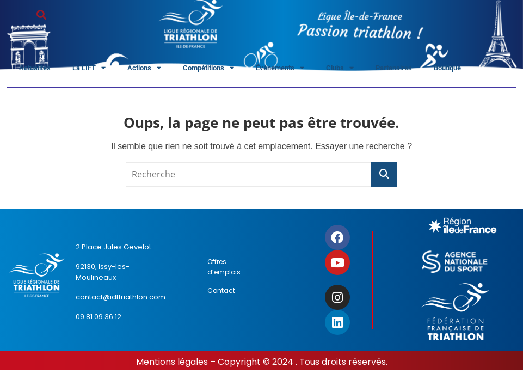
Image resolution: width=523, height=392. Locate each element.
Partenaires (394, 68)
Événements (280, 68)
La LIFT (89, 68)
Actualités (35, 68)
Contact (221, 290)
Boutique (447, 68)
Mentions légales (172, 362)
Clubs (340, 68)
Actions (144, 68)
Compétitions (208, 68)
